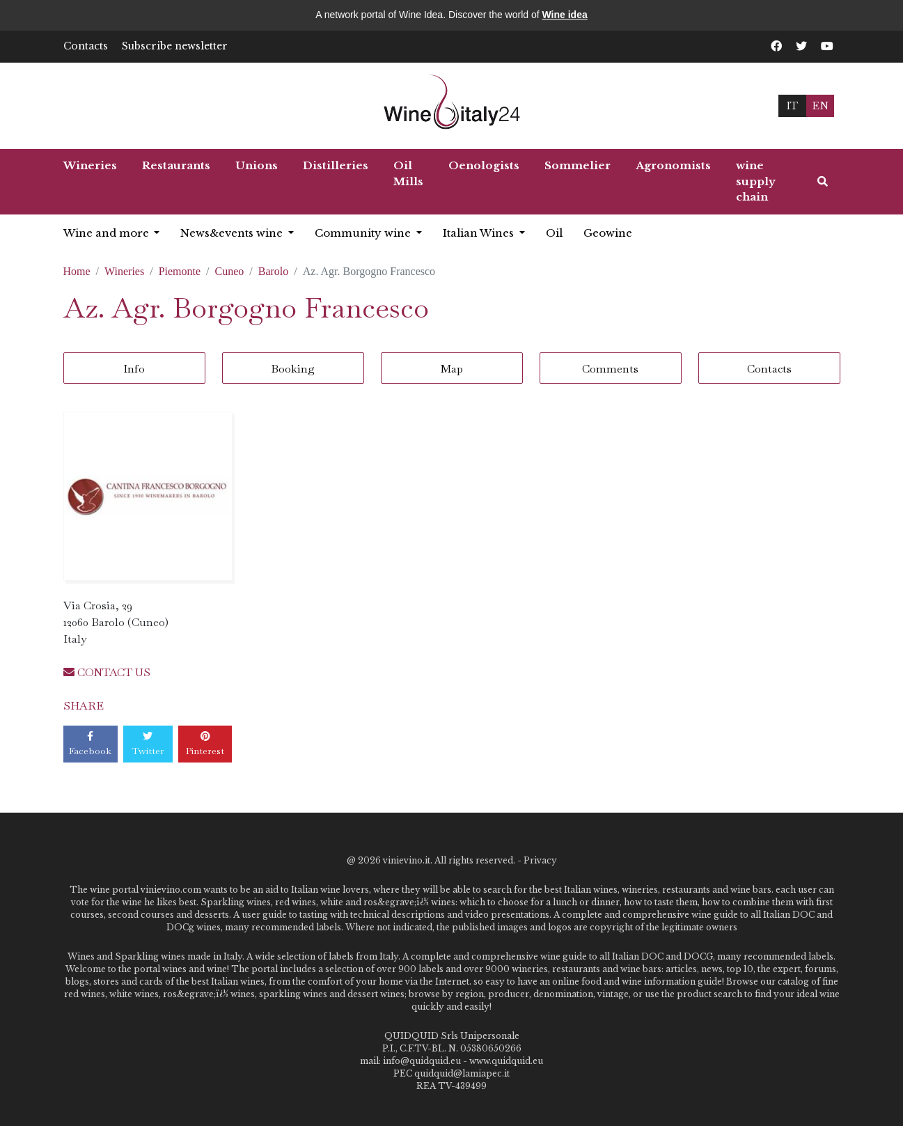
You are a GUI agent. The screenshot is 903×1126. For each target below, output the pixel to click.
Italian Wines (480, 233)
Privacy (540, 860)
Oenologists (483, 165)
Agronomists (673, 165)
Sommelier (577, 165)
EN (820, 105)
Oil (554, 233)
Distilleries (335, 165)
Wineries (90, 165)
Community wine (364, 233)
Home (77, 271)
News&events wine (232, 233)
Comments (610, 368)
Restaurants (176, 165)
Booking (293, 368)
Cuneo (229, 271)
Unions (256, 165)
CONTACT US (106, 672)
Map (452, 368)
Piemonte (180, 271)
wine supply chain (756, 181)
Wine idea (565, 14)
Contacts (85, 46)
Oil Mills (408, 173)
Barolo (273, 271)
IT (792, 105)
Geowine (607, 233)
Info (134, 368)
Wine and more (107, 233)
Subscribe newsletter (175, 46)
